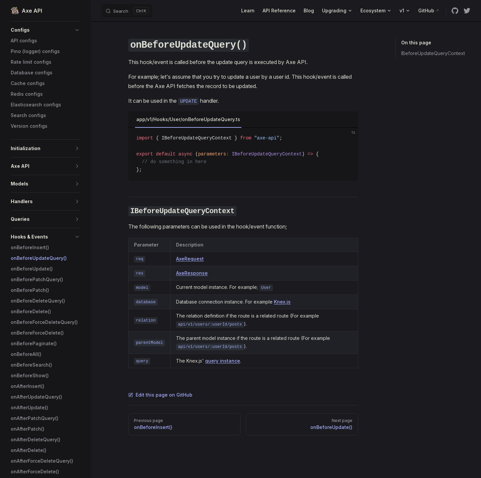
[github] (455, 11)
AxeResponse (192, 273)
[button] (45, 30)
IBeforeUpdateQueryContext (433, 53)
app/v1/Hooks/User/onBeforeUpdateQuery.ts (188, 119)
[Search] (127, 10)
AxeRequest (190, 259)
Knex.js (282, 302)
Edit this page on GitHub (160, 395)
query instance (222, 361)
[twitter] (467, 11)
